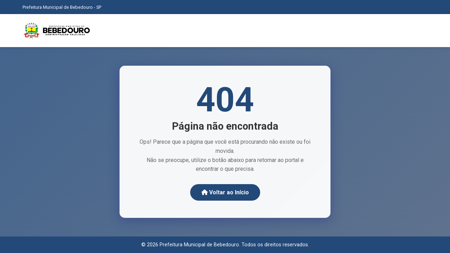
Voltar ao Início (225, 192)
